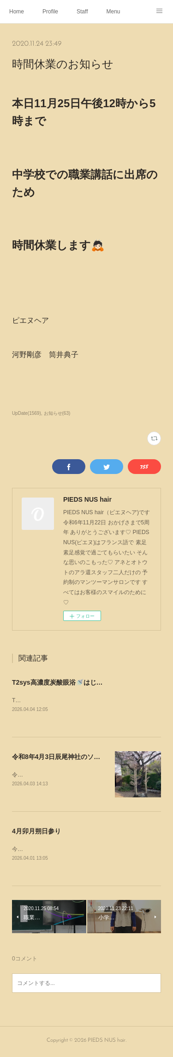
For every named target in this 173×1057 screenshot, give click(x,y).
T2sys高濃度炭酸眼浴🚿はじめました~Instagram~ (86, 682)
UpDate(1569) (26, 413)
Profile (50, 11)
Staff (82, 11)
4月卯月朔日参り (36, 832)
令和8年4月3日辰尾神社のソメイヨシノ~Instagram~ (88, 757)
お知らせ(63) (57, 413)
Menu (113, 11)
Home (16, 11)
